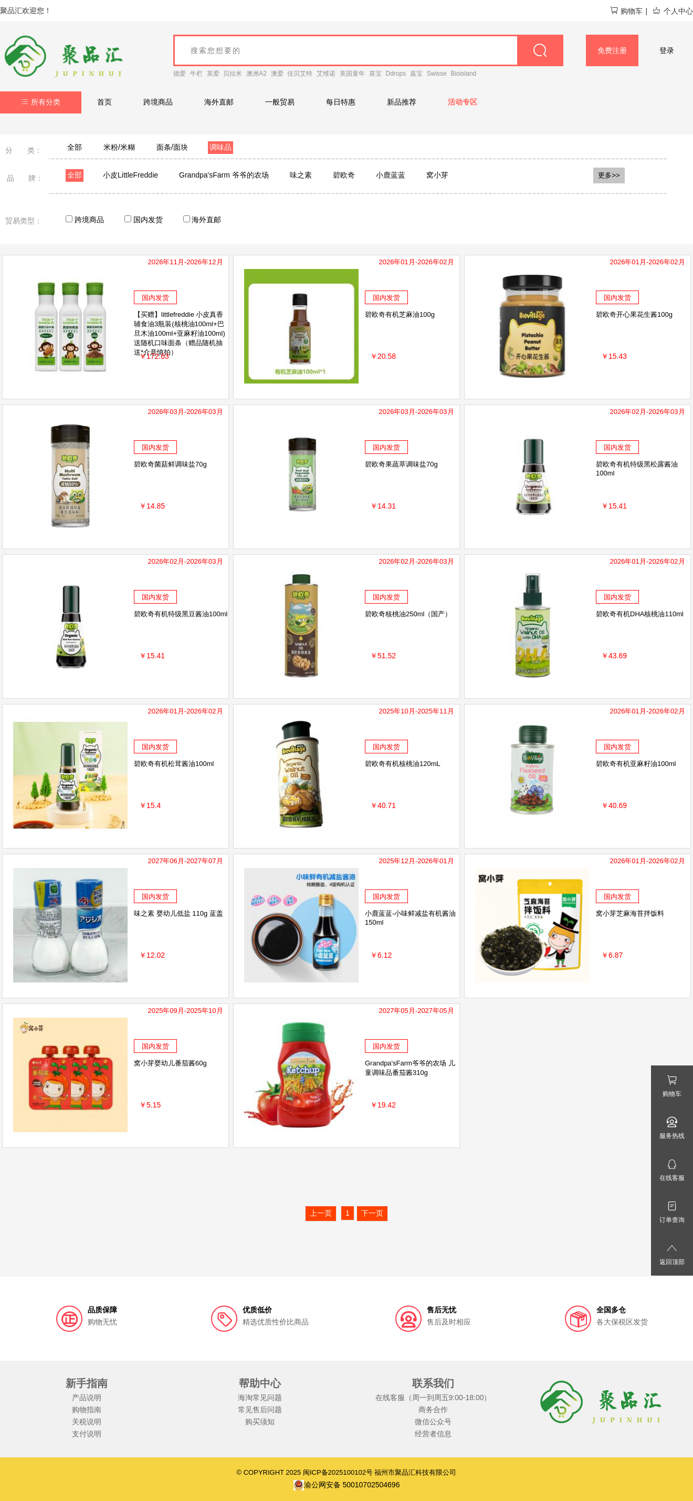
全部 (74, 147)
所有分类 (40, 102)
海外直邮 (219, 102)
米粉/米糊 (119, 147)
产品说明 (86, 1397)
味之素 (301, 175)
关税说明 (86, 1421)
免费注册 (612, 50)
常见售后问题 (260, 1409)
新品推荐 (401, 102)
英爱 (213, 73)
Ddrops (396, 73)
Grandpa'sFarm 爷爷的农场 (224, 175)
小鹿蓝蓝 (390, 175)
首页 (104, 102)
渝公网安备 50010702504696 (346, 1485)
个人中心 (672, 11)
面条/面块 (172, 147)
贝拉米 (232, 73)
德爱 (179, 73)
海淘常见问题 (260, 1397)
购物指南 (86, 1409)
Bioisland (464, 73)
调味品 (220, 147)
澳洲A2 (256, 73)
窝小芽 (437, 175)
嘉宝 (416, 73)
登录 (666, 50)
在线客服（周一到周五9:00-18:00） (433, 1397)
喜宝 (375, 73)
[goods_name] (368, 50)
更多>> (609, 175)
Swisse (437, 73)
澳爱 (277, 73)
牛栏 (196, 73)
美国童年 (352, 73)
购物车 (626, 11)
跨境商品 (158, 102)
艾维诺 (326, 73)
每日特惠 (340, 102)
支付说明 (86, 1434)
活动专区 (462, 102)
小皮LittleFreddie (130, 175)
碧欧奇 (344, 175)
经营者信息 (433, 1434)
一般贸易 (280, 102)
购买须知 (260, 1421)
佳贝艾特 (299, 73)
